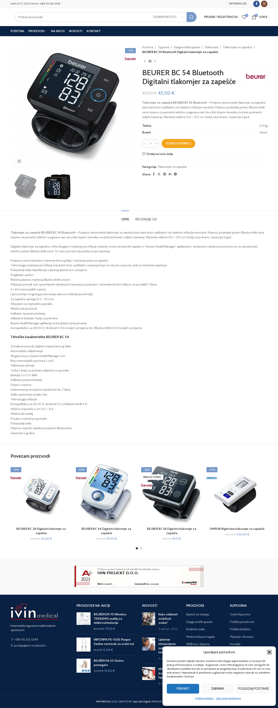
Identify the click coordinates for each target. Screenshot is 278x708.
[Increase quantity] (156, 143)
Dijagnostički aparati (187, 47)
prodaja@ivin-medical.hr (30, 645)
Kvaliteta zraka (195, 629)
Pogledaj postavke (253, 689)
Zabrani (217, 689)
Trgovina (163, 47)
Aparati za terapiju (197, 614)
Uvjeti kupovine (240, 614)
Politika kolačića (204, 698)
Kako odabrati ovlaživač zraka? (168, 618)
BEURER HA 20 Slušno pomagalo (109, 663)
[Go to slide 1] (137, 548)
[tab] (125, 217)
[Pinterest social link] (164, 174)
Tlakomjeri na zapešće (237, 47)
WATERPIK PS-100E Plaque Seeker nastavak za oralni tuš (114, 642)
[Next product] (155, 61)
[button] (269, 652)
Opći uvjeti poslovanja (228, 698)
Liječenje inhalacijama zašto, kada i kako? (167, 646)
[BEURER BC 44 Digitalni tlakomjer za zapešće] (106, 494)
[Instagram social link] (264, 4)
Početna (147, 47)
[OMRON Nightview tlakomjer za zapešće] (236, 494)
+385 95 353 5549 (50, 3)
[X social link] (159, 174)
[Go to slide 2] (141, 548)
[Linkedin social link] (170, 174)
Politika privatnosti (242, 622)
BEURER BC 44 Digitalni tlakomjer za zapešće (106, 531)
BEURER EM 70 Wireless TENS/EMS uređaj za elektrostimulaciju (110, 618)
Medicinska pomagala (200, 637)
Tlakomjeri (211, 47)
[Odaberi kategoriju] (168, 17)
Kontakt (235, 644)
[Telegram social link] (175, 174)
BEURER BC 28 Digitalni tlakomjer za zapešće (41, 531)
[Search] (106, 17)
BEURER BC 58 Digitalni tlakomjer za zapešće (171, 531)
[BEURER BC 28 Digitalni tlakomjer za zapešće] (41, 494)
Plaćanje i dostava (241, 637)
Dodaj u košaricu (178, 143)
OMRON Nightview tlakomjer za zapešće (236, 529)
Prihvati (182, 689)
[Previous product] (144, 61)
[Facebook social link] (256, 4)
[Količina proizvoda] (151, 143)
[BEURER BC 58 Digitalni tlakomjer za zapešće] (171, 494)
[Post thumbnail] (148, 621)
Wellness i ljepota (197, 644)
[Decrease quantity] (145, 143)
